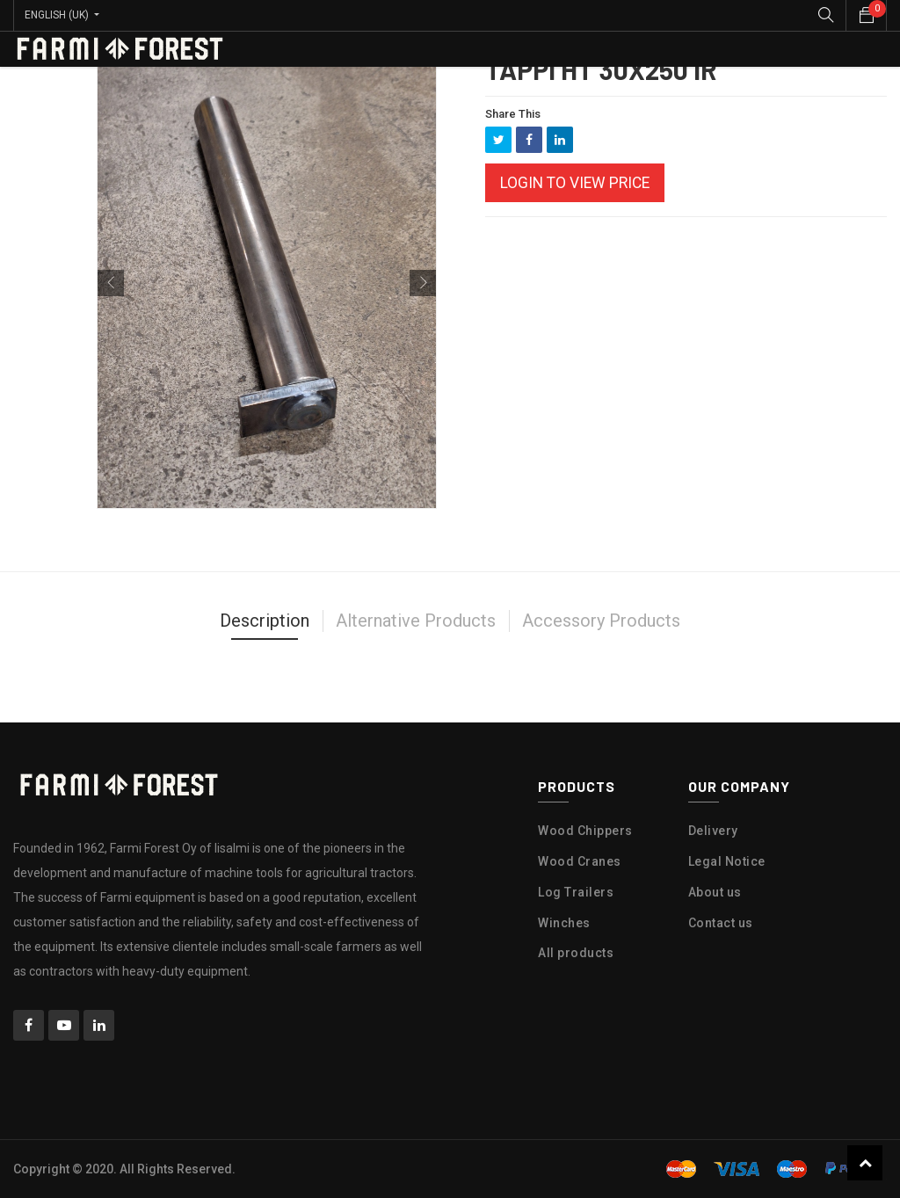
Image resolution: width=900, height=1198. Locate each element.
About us (715, 892)
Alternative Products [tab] (416, 620)
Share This (513, 113)
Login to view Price (575, 183)
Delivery (713, 831)
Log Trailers (575, 892)
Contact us (720, 923)
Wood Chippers (585, 831)
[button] (111, 283)
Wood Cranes (579, 861)
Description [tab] (264, 620)
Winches (564, 923)
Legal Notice (727, 861)
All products (575, 953)
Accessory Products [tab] (601, 620)
